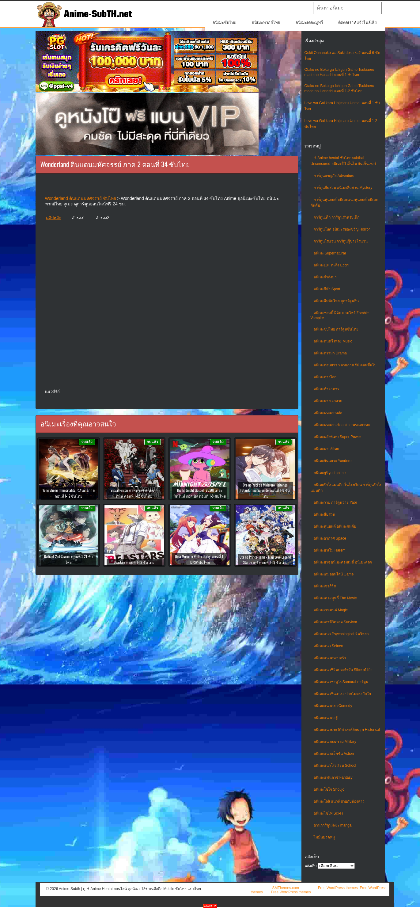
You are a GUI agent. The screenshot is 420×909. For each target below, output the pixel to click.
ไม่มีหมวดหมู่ (324, 837)
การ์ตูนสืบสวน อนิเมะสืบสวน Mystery (343, 187)
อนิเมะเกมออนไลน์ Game (334, 574)
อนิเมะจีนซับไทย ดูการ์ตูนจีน (336, 301)
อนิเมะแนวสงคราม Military (335, 741)
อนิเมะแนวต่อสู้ (326, 718)
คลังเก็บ (311, 866)
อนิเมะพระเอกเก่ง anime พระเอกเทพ (342, 425)
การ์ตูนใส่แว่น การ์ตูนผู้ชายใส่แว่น (341, 241)
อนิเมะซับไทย (224, 22)
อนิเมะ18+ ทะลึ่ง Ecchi (331, 265)
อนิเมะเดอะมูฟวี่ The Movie (335, 598)
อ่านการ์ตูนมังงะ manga (333, 825)
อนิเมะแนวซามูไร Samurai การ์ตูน (341, 682)
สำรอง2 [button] (102, 218)
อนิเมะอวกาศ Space (330, 538)
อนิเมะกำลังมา (325, 277)
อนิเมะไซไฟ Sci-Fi (328, 813)
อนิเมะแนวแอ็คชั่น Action (334, 753)
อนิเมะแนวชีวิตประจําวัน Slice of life (343, 670)
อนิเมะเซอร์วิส (325, 586)
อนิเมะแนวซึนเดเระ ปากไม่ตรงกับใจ (342, 694)
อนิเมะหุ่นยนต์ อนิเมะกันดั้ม (335, 526)
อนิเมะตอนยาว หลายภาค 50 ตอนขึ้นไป (345, 365)
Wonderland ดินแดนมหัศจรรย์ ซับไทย (80, 198)
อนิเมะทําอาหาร (326, 389)
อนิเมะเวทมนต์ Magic (331, 610)
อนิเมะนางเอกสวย (328, 401)
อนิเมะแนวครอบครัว (330, 658)
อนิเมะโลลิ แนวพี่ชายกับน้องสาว (339, 801)
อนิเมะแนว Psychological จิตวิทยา (341, 634)
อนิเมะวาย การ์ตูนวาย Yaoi (335, 502)
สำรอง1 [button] (78, 218)
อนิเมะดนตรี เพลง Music (333, 341)
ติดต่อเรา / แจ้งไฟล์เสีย (357, 22)
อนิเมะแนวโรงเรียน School (335, 765)
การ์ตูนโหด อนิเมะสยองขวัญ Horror (342, 229)
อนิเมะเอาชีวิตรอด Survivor (335, 622)
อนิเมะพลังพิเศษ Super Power (337, 437)
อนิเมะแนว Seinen (328, 646)
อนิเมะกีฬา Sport (327, 289)
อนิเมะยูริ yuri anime (330, 473)
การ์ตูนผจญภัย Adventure (334, 176)
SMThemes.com (285, 888)
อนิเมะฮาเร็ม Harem (330, 550)
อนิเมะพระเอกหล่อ (328, 413)
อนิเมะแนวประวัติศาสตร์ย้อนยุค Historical (347, 730)
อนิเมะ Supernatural (330, 253)
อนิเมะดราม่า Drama (330, 353)
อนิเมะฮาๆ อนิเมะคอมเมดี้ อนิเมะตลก (343, 562)
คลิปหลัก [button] (53, 218)
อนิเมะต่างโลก (325, 377)
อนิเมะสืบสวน (324, 514)
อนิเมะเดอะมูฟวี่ (309, 22)
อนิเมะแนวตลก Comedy (333, 706)
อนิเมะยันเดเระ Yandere (333, 461)
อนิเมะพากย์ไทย (266, 22)
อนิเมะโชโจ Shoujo (329, 789)
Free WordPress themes (338, 888)
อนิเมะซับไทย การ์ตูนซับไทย (336, 329)
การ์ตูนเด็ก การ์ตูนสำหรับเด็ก (336, 217)
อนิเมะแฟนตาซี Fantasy (333, 777)
